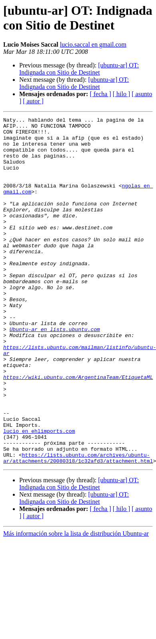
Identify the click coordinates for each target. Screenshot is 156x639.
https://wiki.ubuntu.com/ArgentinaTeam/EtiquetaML (78, 429)
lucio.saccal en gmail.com (93, 44)
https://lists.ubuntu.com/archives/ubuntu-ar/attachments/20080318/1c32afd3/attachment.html (78, 526)
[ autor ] (33, 101)
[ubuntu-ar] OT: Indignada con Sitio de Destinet (79, 69)
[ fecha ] (100, 94)
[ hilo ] (121, 94)
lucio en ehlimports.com (39, 494)
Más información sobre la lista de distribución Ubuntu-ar (76, 603)
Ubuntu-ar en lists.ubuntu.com (55, 372)
